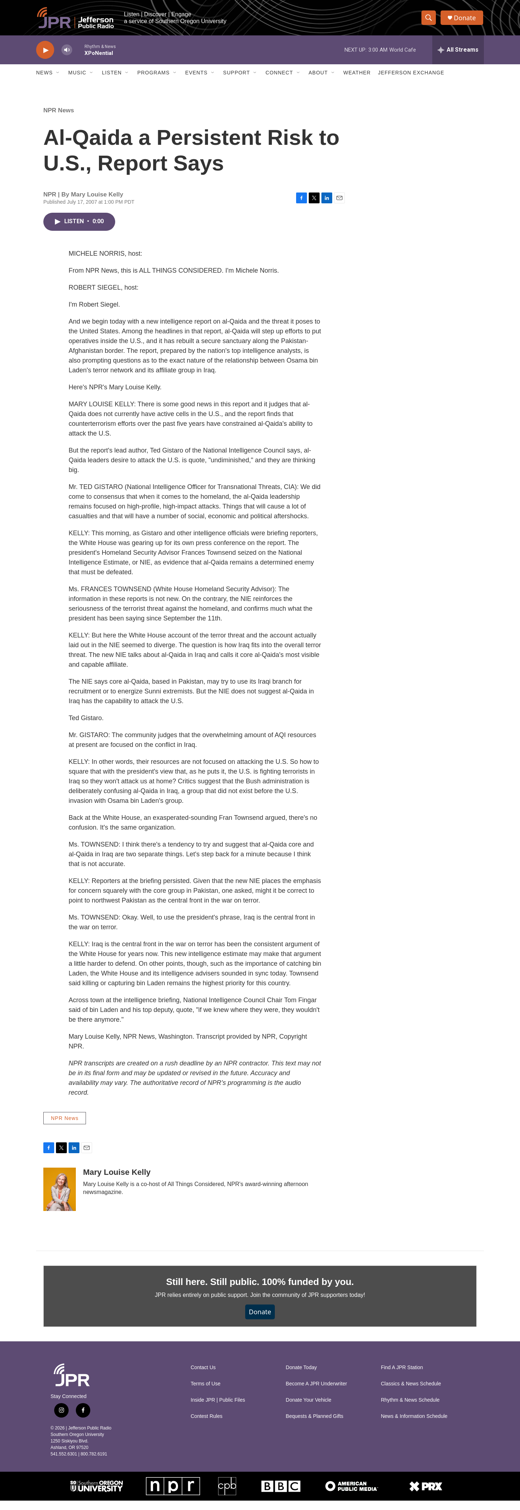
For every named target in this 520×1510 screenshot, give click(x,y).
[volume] (67, 52)
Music (77, 75)
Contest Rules (206, 1425)
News (44, 75)
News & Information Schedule (414, 1425)
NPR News (58, 120)
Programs (153, 75)
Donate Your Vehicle (308, 1409)
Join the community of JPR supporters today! (307, 1305)
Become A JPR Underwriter (316, 1393)
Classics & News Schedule (411, 1393)
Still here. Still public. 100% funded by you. (260, 1291)
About (318, 75)
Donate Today (301, 1377)
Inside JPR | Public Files (218, 1409)
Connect (279, 75)
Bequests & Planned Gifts (314, 1425)
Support (236, 75)
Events (196, 75)
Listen (112, 75)
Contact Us (203, 1377)
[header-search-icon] (429, 19)
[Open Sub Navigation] (58, 75)
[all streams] (458, 52)
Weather (357, 75)
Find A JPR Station (402, 1377)
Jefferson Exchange (411, 75)
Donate (465, 19)
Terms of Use (205, 1393)
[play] (45, 52)
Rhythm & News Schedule (410, 1409)
